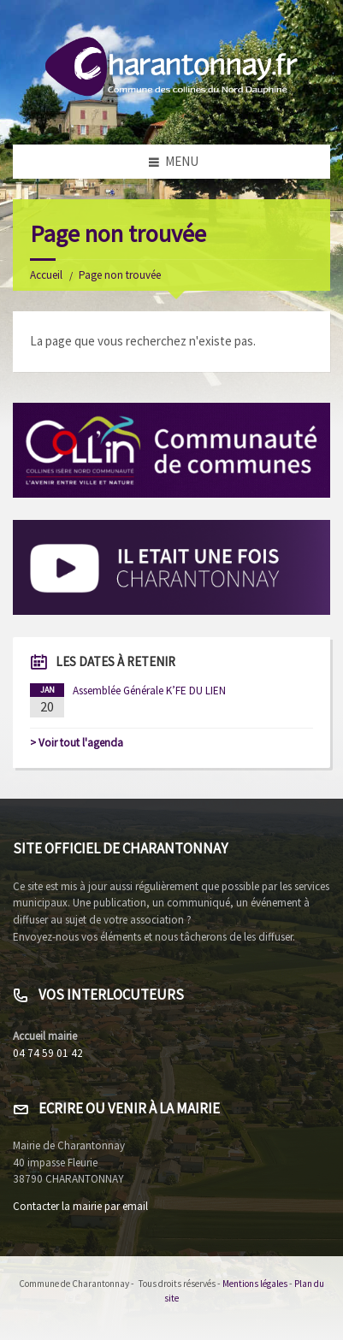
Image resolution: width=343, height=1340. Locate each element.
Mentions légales (254, 1284)
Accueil (46, 275)
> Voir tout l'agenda (76, 742)
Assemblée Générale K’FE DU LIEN (149, 690)
